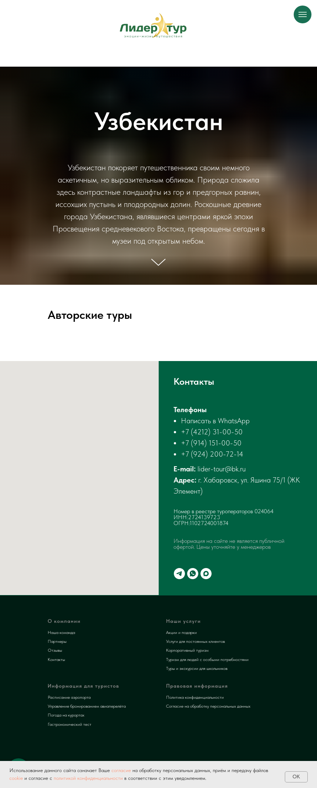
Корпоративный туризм (187, 650)
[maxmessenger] (206, 573)
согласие (120, 770)
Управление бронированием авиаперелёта (87, 706)
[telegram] (179, 573)
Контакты (56, 659)
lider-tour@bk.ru (222, 468)
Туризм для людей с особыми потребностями (207, 659)
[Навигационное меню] (303, 14)
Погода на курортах (66, 715)
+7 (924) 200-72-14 (212, 454)
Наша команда (61, 632)
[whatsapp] (192, 573)
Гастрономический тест (69, 724)
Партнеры (57, 641)
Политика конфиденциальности (195, 697)
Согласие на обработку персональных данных (208, 706)
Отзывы (55, 650)
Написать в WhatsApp (215, 420)
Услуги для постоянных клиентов (195, 641)
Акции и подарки (181, 632)
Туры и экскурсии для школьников (196, 668)
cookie (16, 778)
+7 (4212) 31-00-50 (212, 431)
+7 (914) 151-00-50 (211, 442)
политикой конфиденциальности (88, 778)
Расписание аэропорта (69, 697)
